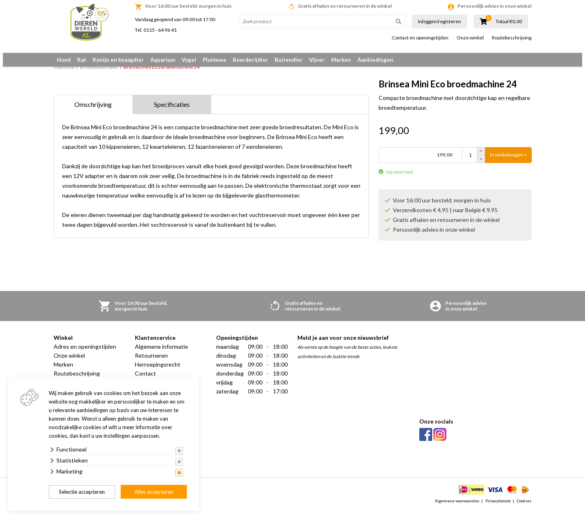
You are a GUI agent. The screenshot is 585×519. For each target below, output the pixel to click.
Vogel (189, 59)
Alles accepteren (153, 492)
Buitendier (289, 59)
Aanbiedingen (375, 59)
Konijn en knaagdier (118, 59)
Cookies (524, 508)
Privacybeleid (498, 508)
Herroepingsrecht (157, 372)
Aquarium (162, 59)
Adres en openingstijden (85, 354)
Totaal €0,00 (509, 21)
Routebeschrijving (511, 37)
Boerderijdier (250, 59)
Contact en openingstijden (420, 37)
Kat (81, 59)
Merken (341, 59)
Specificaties (172, 112)
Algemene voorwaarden (457, 508)
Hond (64, 59)
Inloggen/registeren (439, 21)
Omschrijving (93, 112)
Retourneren (151, 363)
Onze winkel (470, 37)
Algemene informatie (161, 354)
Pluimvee (214, 59)
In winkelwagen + (508, 159)
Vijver (317, 59)
